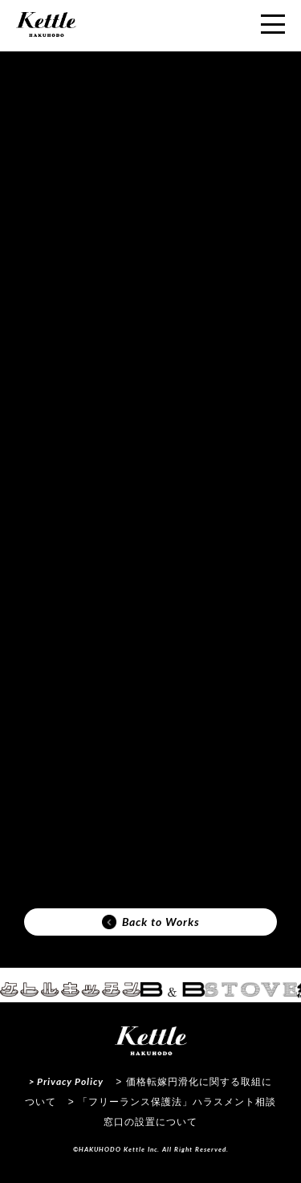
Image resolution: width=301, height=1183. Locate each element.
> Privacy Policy (66, 1081)
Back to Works (151, 922)
